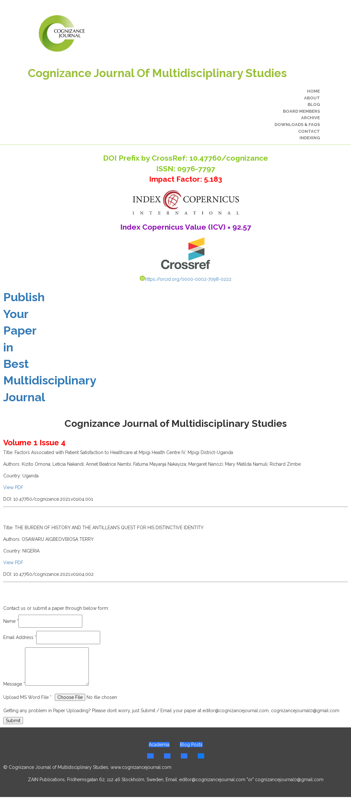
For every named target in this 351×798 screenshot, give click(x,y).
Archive (310, 117)
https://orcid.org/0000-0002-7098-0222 (185, 279)
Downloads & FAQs (297, 124)
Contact (309, 131)
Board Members (301, 111)
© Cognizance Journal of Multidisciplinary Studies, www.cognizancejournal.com (87, 767)
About (312, 98)
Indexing (309, 137)
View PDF (13, 487)
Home (313, 91)
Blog (314, 104)
